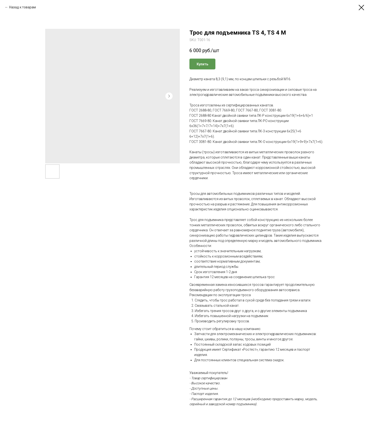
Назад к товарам (22, 7)
